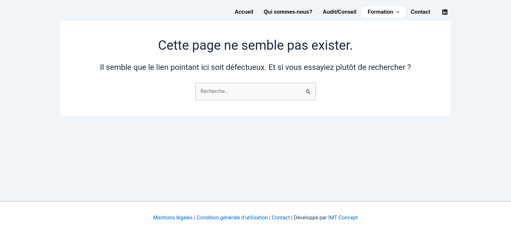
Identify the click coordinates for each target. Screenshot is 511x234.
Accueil (244, 12)
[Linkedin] (445, 12)
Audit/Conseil (340, 12)
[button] (396, 12)
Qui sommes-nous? (288, 12)
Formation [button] (384, 12)
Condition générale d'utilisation (233, 217)
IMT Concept (343, 217)
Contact (420, 12)
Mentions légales (173, 217)
